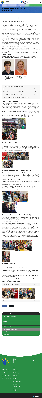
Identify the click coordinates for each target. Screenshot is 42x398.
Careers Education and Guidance (10, 18)
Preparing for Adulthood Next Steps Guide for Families (15, 89)
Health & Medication (8, 326)
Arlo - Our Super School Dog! (9, 316)
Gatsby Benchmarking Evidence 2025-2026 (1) (13, 94)
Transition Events (23, 18)
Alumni (5, 331)
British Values (6, 334)
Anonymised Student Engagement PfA (12, 284)
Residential (5, 324)
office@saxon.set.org (6, 378)
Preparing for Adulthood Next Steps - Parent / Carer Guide (16, 300)
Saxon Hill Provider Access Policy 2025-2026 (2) (14, 91)
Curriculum (5, 319)
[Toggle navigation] (40, 2)
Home (3, 5)
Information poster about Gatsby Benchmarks (13, 86)
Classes (5, 321)
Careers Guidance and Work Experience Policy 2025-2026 (16, 97)
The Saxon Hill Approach (11, 5)
